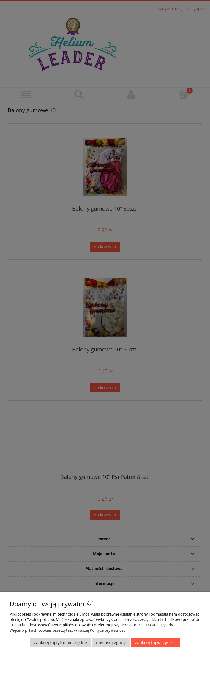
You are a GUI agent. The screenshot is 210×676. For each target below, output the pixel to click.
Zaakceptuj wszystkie (155, 642)
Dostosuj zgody (111, 642)
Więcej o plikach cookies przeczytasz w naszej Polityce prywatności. (68, 630)
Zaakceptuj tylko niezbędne (60, 642)
